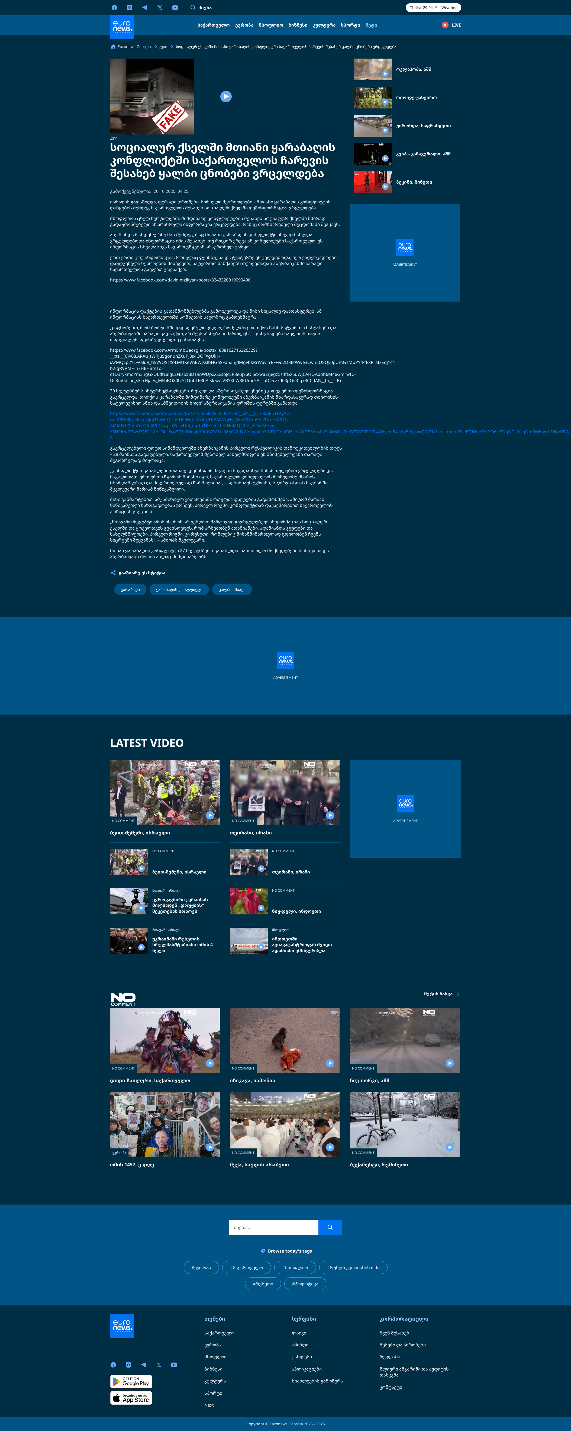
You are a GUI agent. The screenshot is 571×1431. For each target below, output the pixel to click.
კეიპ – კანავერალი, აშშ (423, 154)
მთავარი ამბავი (166, 890)
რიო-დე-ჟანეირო (416, 97)
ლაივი (299, 1333)
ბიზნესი (213, 1369)
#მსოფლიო (295, 1267)
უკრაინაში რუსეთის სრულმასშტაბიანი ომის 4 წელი (182, 944)
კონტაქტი (391, 1387)
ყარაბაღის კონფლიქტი (179, 589)
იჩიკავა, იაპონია (252, 1080)
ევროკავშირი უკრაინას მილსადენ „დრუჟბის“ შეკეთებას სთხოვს (180, 905)
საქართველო (219, 1333)
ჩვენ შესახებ (394, 1333)
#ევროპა (201, 1267)
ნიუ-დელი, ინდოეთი (296, 911)
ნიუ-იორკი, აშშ (369, 1080)
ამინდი (300, 1345)
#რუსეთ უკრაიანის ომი (353, 1267)
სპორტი (213, 1393)
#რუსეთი (263, 1284)
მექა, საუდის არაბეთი (259, 1164)
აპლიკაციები (307, 1369)
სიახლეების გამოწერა (317, 1381)
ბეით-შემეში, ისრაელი (140, 832)
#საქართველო (246, 1267)
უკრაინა (119, 1152)
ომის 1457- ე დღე (132, 1164)
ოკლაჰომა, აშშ (413, 69)
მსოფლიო (280, 930)
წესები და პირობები (403, 1345)
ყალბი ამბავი (232, 589)
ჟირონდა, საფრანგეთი (423, 126)
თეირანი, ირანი (251, 832)
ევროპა (212, 1345)
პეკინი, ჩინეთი (414, 182)
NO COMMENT (123, 820)
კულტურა (215, 1381)
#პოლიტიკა (305, 1284)
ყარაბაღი (130, 589)
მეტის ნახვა (442, 994)
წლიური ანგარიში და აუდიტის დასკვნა (414, 1372)
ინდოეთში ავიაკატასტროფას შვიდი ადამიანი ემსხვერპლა (302, 944)
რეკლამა (390, 1357)
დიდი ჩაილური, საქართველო (150, 1080)
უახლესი (302, 1357)
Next (209, 1405)
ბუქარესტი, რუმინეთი (379, 1164)
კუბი (114, 138)
